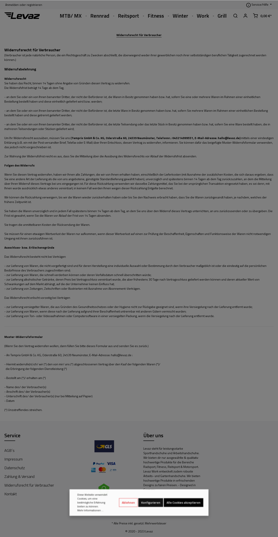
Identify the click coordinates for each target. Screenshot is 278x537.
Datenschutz (14, 468)
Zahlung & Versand (19, 476)
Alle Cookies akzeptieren (183, 506)
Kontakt (10, 494)
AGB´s (9, 450)
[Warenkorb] (262, 15)
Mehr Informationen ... (90, 514)
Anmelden (12, 4)
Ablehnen (128, 506)
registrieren (34, 4)
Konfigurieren (150, 506)
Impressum (13, 459)
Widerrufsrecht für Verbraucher (139, 35)
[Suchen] (235, 15)
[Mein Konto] (245, 15)
